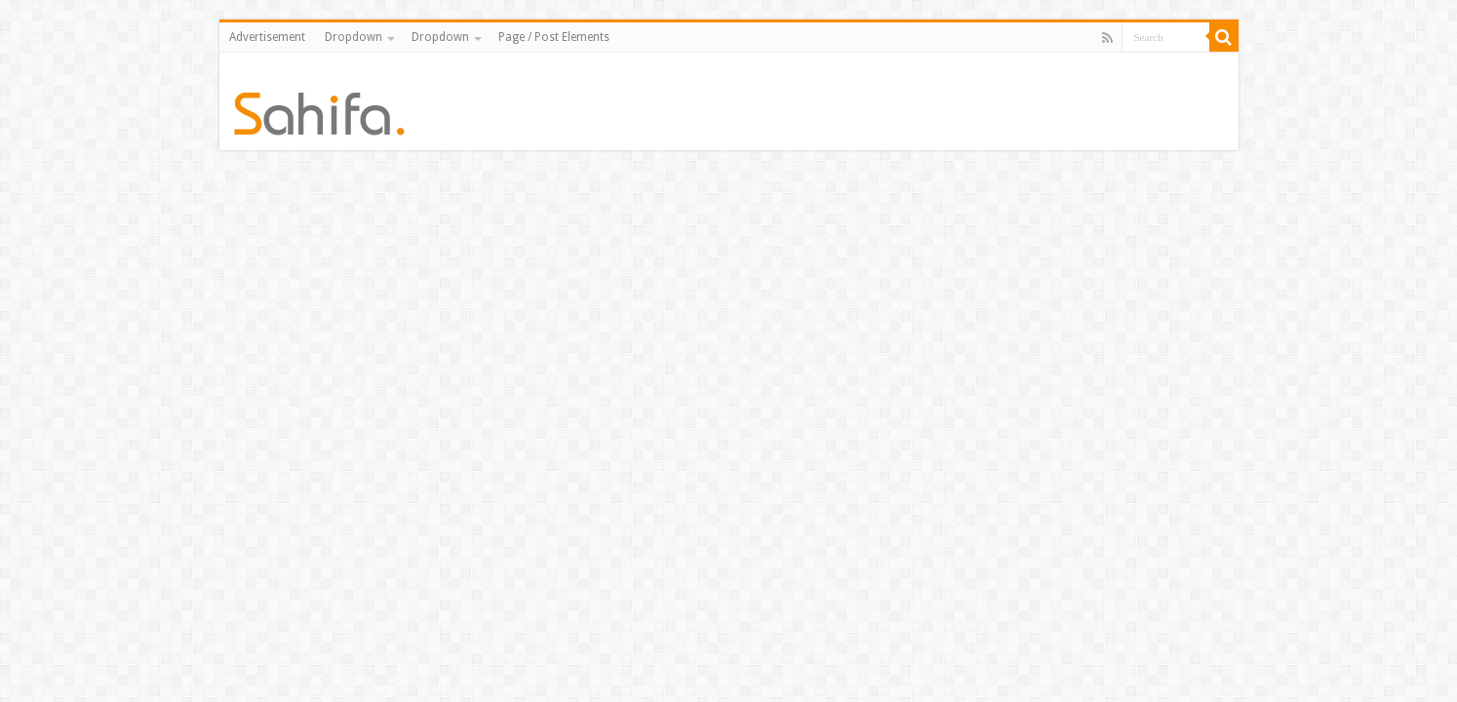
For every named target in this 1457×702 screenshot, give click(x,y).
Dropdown (353, 37)
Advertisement (267, 37)
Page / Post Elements (554, 37)
